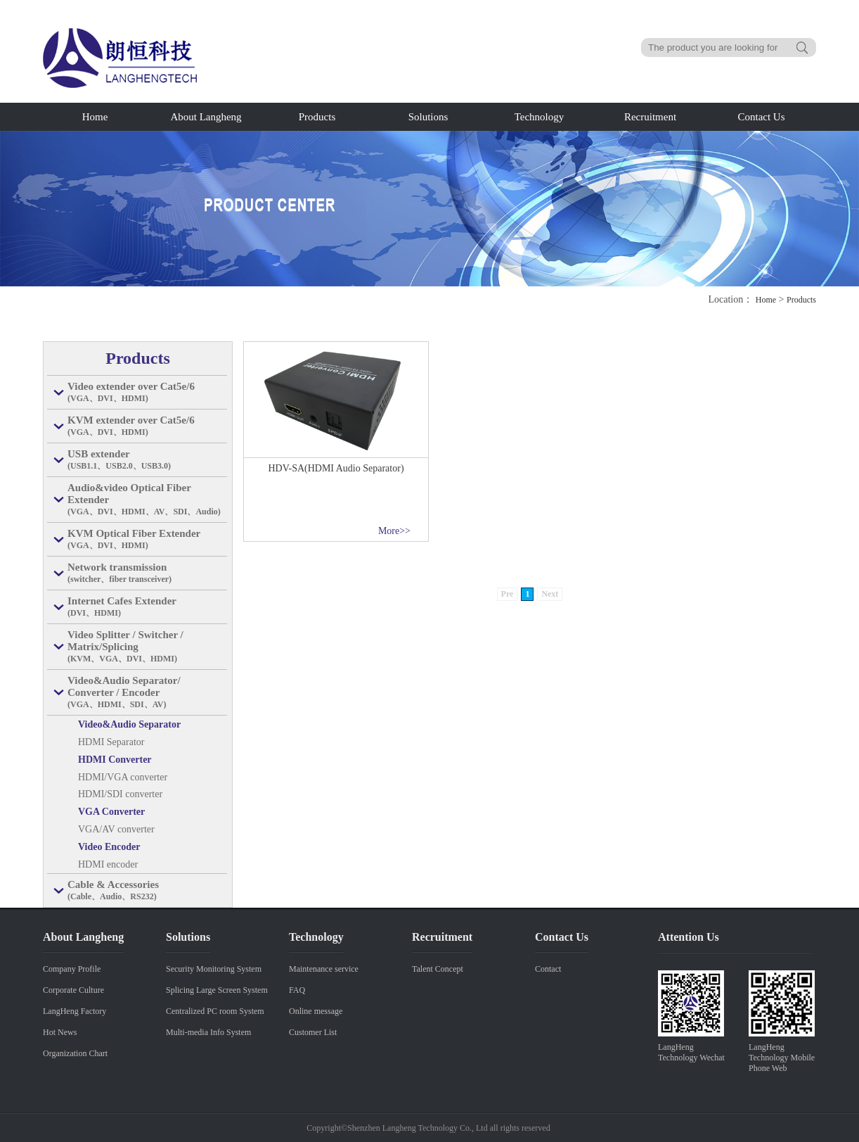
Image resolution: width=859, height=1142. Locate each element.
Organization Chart (75, 1053)
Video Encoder (109, 847)
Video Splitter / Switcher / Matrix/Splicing (147, 647)
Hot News (60, 1032)
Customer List (313, 1032)
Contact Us (760, 116)
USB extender (147, 460)
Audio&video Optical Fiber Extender (147, 500)
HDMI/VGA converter (122, 777)
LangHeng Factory (74, 1011)
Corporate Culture (73, 990)
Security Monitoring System (213, 969)
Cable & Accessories (147, 891)
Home (95, 116)
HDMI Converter (115, 759)
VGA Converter (111, 811)
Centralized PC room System (215, 1011)
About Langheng (205, 116)
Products (317, 116)
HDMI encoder (108, 864)
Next (549, 594)
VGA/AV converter (116, 829)
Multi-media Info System (208, 1032)
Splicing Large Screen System (217, 990)
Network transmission (147, 573)
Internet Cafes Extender (147, 607)
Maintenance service (324, 969)
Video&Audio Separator (129, 724)
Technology (539, 116)
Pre (507, 594)
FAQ (297, 990)
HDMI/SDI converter (120, 794)
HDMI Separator (111, 742)
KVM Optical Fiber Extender (147, 540)
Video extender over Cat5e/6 (147, 393)
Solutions (428, 116)
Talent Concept (437, 969)
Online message (315, 1011)
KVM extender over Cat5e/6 (147, 426)
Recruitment (650, 116)
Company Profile (72, 969)
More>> (394, 531)
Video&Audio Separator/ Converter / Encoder (147, 693)
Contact (548, 969)
